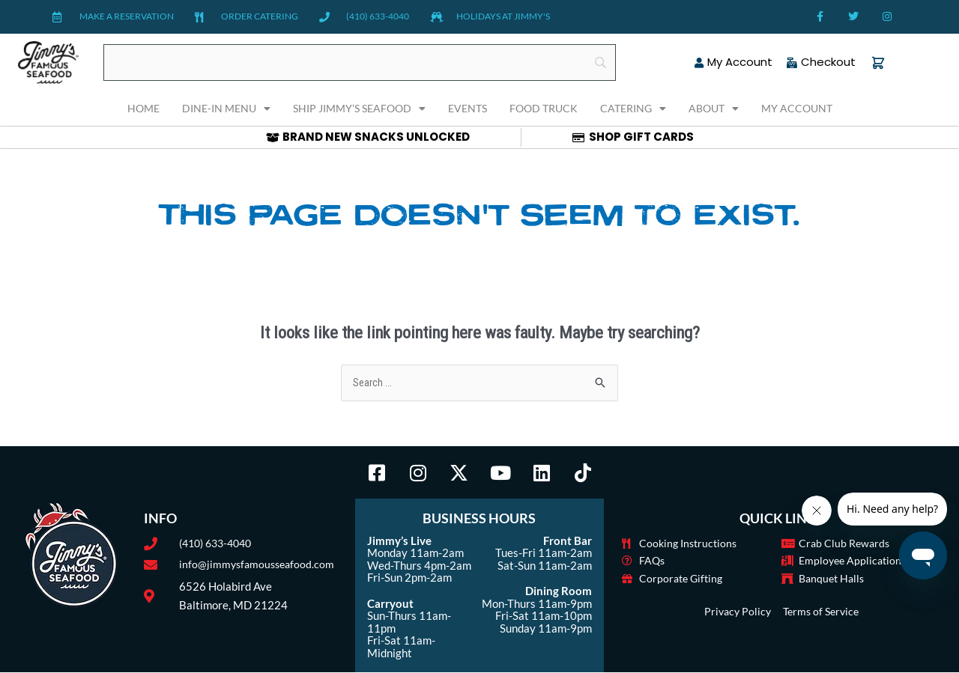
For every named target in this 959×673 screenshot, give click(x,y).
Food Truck (543, 108)
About (714, 108)
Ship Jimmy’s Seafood (359, 108)
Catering (633, 108)
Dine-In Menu (226, 108)
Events (467, 108)
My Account (796, 108)
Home (143, 108)
